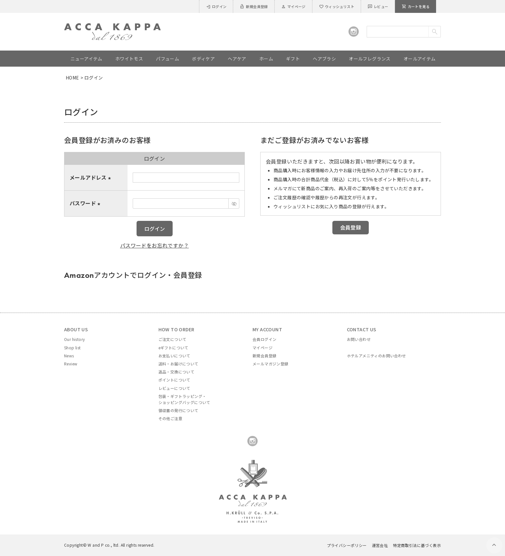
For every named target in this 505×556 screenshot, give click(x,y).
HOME (72, 77)
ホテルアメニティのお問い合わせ (376, 355)
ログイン (216, 6)
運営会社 (380, 545)
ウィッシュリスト (336, 6)
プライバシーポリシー (347, 545)
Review (70, 363)
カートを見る (416, 6)
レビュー (377, 6)
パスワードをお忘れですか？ (154, 245)
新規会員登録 (254, 6)
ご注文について (172, 339)
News (69, 355)
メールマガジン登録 (270, 363)
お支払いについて (174, 355)
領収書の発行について (178, 410)
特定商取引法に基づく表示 (417, 545)
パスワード (86, 203)
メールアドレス (91, 177)
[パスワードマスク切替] (233, 204)
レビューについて (174, 388)
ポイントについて (174, 379)
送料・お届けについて (178, 363)
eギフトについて (173, 347)
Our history (74, 339)
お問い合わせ (359, 339)
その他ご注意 (170, 418)
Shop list (72, 347)
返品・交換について (176, 371)
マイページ (293, 6)
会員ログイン (264, 339)
